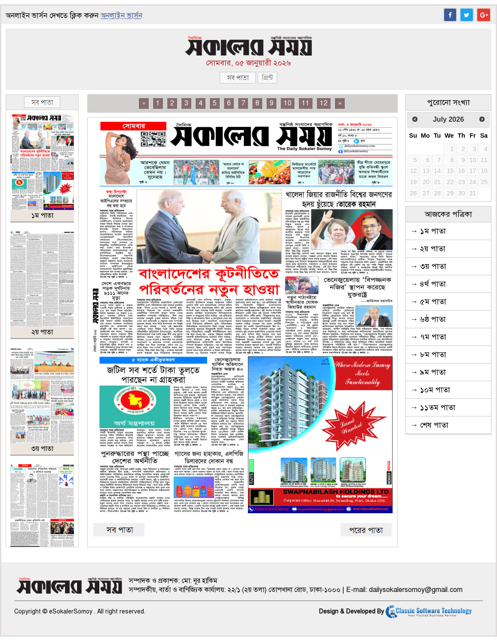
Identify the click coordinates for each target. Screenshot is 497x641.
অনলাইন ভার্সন (121, 15)
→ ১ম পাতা (428, 231)
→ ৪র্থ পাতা (428, 284)
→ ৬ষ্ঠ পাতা (428, 319)
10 (287, 103)
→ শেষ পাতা (429, 425)
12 (324, 103)
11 (306, 103)
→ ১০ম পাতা (430, 389)
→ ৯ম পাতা (428, 372)
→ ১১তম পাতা (432, 407)
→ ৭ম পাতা (428, 337)
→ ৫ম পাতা (428, 301)
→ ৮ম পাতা (428, 354)
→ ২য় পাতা (427, 248)
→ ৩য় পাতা (428, 266)
